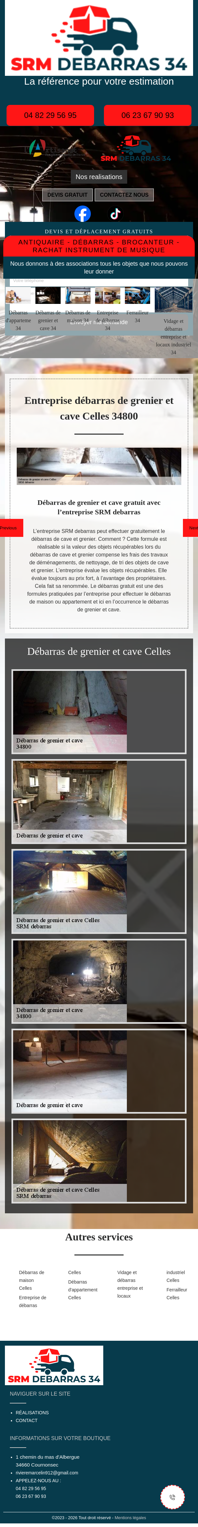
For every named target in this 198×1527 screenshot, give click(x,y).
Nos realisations (99, 176)
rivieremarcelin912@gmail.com (47, 1472)
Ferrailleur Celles (177, 1293)
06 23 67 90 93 (147, 115)
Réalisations (32, 1412)
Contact (27, 1420)
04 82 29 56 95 (50, 115)
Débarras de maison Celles (31, 1280)
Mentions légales (130, 1517)
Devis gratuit (68, 195)
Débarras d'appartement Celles (82, 1289)
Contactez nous (124, 195)
